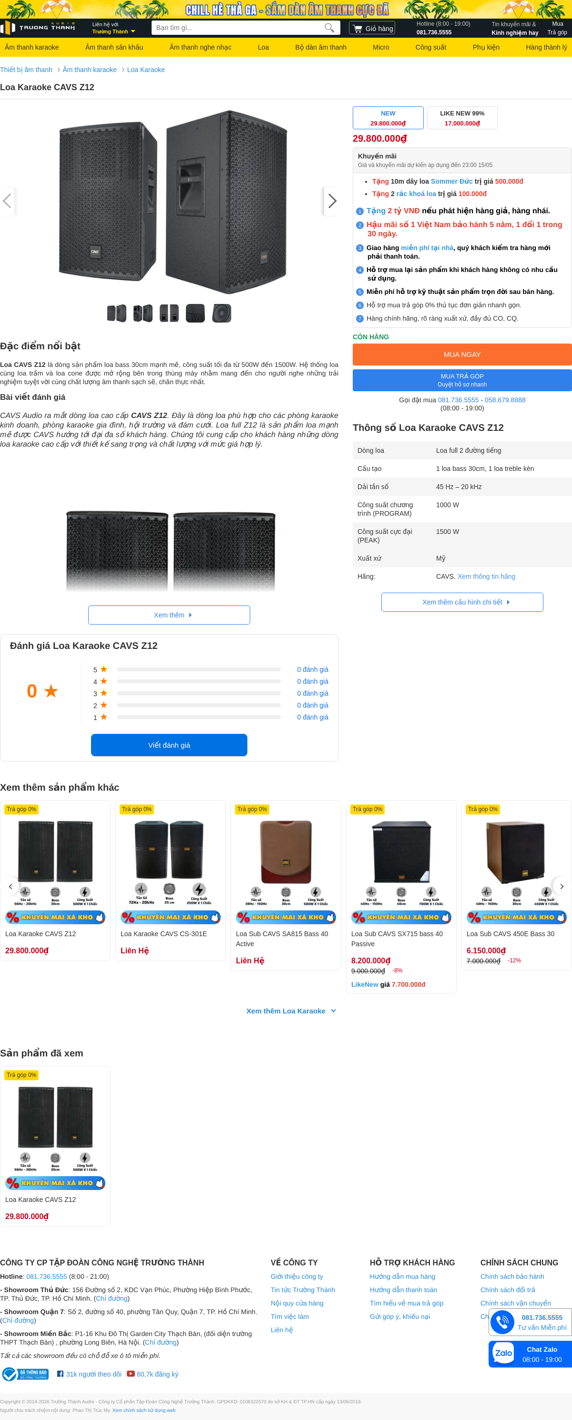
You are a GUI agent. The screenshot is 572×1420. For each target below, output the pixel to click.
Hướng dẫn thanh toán (403, 1290)
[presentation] (9, 885)
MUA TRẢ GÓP (462, 380)
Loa (263, 47)
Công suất (431, 47)
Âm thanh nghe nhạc (201, 47)
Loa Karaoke (146, 69)
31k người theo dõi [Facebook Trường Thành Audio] (89, 1374)
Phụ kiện (486, 47)
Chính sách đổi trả (507, 1290)
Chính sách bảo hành (512, 1276)
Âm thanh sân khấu (114, 47)
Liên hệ (282, 1330)
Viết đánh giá (169, 745)
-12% (514, 960)
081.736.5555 (443, 28)
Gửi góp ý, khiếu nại (400, 1316)
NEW (388, 118)
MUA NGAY (462, 354)
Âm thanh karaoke (32, 47)
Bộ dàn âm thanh (321, 47)
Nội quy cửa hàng (297, 1303)
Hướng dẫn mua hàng (402, 1276)
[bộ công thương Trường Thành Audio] (26, 1374)
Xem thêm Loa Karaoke (286, 1011)
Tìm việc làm (290, 1316)
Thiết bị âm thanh (26, 69)
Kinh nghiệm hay (515, 28)
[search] (329, 28)
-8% (397, 970)
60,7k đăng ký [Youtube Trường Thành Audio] (152, 1374)
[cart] (372, 27)
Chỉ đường (111, 1298)
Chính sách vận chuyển (515, 1303)
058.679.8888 (505, 400)
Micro (381, 47)
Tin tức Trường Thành (303, 1290)
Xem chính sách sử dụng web (144, 1410)
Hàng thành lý (546, 47)
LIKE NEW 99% (462, 118)
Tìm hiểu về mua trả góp (406, 1303)
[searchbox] (246, 28)
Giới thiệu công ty (297, 1276)
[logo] (38, 28)
